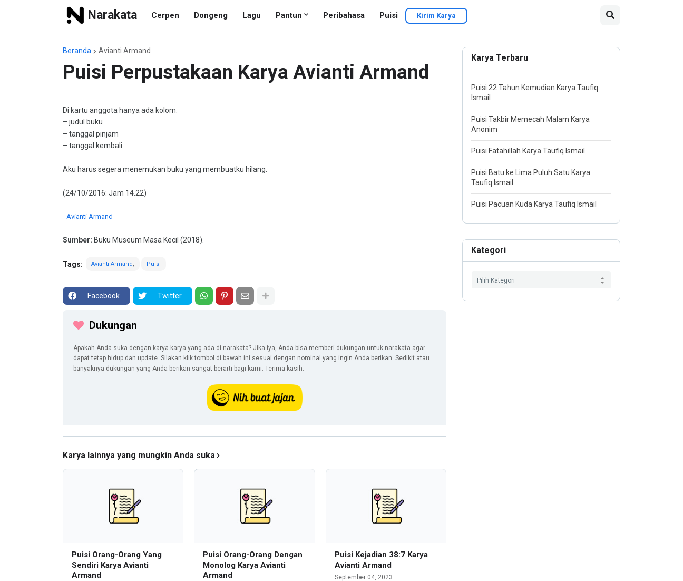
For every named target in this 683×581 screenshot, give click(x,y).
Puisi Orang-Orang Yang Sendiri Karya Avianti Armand (117, 565)
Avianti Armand (125, 50)
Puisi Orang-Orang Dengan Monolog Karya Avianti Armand (253, 565)
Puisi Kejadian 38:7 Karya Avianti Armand (381, 560)
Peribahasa (344, 15)
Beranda (77, 50)
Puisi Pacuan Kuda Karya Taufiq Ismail (534, 204)
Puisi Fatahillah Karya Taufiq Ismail (528, 151)
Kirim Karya (436, 16)
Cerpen (165, 15)
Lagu (251, 15)
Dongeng (211, 15)
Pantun (289, 15)
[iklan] (254, 436)
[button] (610, 15)
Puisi (388, 15)
